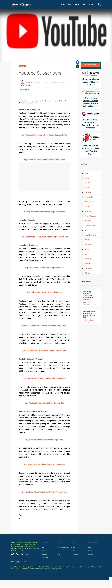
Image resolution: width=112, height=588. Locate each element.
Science (87, 273)
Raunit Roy (29, 82)
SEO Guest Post (42, 567)
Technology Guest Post (29, 567)
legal (58, 554)
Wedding (87, 240)
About (43, 547)
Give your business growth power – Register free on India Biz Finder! (91, 123)
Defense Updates (90, 216)
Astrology (88, 211)
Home (63, 4)
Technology (88, 192)
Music (87, 249)
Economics (88, 268)
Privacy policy (61, 550)
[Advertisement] (44, 177)
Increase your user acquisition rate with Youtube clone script (89, 314)
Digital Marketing (90, 235)
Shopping (88, 263)
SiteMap (90, 554)
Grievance (44, 554)
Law (86, 254)
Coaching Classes (90, 225)
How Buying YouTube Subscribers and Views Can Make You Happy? (88, 295)
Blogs (74, 547)
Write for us (45, 557)
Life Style (88, 183)
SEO (86, 230)
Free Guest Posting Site (22, 568)
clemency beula (88, 320)
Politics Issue (89, 202)
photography (89, 197)
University (88, 259)
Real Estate (88, 244)
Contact (44, 550)
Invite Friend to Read (90, 64)
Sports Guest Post (81, 567)
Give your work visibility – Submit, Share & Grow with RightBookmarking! (91, 102)
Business (22, 66)
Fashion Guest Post (68, 567)
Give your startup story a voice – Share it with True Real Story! (90, 149)
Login (84, 4)
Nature (87, 187)
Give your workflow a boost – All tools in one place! (90, 82)
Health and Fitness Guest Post (52, 568)
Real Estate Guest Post (54, 567)
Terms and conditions (63, 547)
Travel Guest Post (16, 567)
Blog (69, 4)
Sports (87, 178)
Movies (87, 206)
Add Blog (75, 554)
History (87, 173)
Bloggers (76, 4)
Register (91, 4)
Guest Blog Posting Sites (36, 568)
